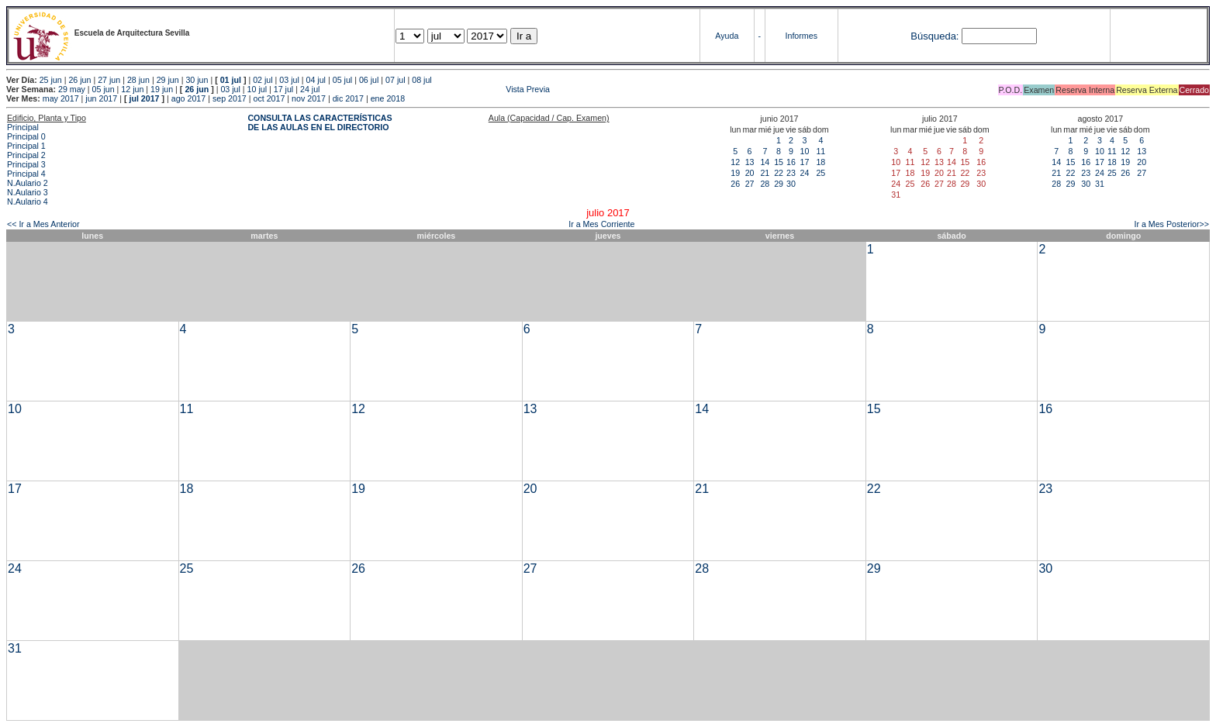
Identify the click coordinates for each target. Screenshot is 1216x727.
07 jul (395, 79)
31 (1099, 183)
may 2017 (61, 98)
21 (764, 172)
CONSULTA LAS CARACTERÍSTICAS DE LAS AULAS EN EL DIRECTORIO (319, 122)
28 (764, 183)
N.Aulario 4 (27, 201)
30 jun (196, 79)
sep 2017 (229, 98)
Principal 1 (26, 145)
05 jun (103, 89)
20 (750, 172)
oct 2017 (269, 98)
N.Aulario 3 (27, 192)
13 (750, 162)
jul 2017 (144, 98)
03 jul (289, 79)
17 (804, 162)
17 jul (283, 89)
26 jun (79, 79)
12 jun (132, 89)
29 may (71, 89)
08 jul (421, 79)
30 (791, 183)
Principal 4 (26, 173)
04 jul (316, 79)
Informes (801, 35)
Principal (23, 127)
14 (764, 162)
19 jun (161, 89)
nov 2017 (309, 98)
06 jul (368, 79)
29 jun (168, 79)
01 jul (230, 79)
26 (735, 183)
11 (820, 151)
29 (778, 183)
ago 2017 (188, 98)
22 (778, 172)
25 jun (51, 79)
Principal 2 (26, 155)
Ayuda (726, 35)
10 (804, 151)
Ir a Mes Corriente (601, 224)
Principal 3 (26, 164)
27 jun (109, 79)
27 (750, 183)
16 (791, 162)
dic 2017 (348, 98)
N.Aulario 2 (27, 183)
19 (735, 172)
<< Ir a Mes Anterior (43, 224)
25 (820, 172)
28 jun (138, 79)
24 (804, 172)
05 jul (342, 79)
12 (735, 162)
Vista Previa (436, 89)
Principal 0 (26, 136)
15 (778, 162)
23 (791, 172)
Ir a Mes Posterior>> (1171, 224)
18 (820, 162)
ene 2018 (388, 98)
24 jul (310, 89)
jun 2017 (101, 98)
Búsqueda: (934, 36)
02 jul (262, 79)
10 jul (257, 89)
